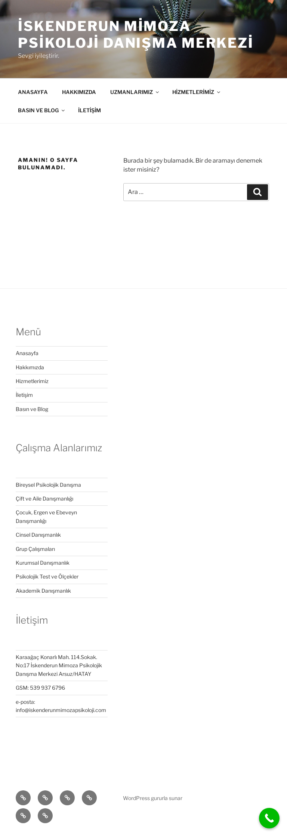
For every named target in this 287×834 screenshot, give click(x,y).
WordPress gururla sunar (152, 798)
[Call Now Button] (269, 818)
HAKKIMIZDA (79, 92)
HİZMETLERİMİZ (196, 92)
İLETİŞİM (89, 110)
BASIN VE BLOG (42, 110)
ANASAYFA (33, 92)
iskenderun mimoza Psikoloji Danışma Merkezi (136, 34)
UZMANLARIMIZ (135, 92)
